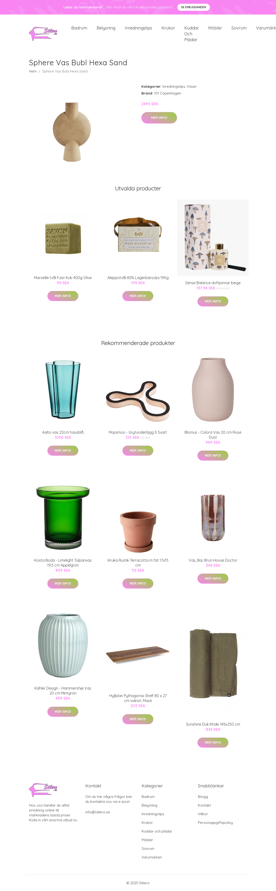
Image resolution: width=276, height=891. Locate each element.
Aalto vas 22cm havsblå (62, 432)
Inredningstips (138, 28)
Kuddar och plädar (191, 33)
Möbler (215, 28)
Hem (33, 71)
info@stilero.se (97, 812)
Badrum (79, 28)
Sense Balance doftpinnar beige (213, 282)
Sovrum (239, 28)
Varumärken (152, 857)
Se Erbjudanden (193, 7)
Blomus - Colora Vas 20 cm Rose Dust (213, 435)
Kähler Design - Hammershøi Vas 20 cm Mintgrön (62, 690)
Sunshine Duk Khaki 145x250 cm (213, 724)
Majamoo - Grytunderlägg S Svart (138, 432)
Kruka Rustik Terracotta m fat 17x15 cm (138, 562)
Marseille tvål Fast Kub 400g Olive (63, 277)
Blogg (203, 796)
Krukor (168, 28)
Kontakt (204, 805)
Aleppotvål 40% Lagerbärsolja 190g (138, 277)
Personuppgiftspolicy (215, 822)
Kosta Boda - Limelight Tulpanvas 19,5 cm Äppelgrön (63, 562)
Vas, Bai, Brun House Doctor (213, 560)
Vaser (192, 86)
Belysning (106, 28)
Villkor (203, 814)
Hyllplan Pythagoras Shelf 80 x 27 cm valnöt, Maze (138, 698)
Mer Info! (159, 118)
